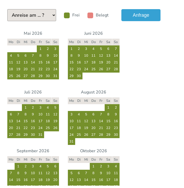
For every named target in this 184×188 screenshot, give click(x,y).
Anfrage (141, 15)
